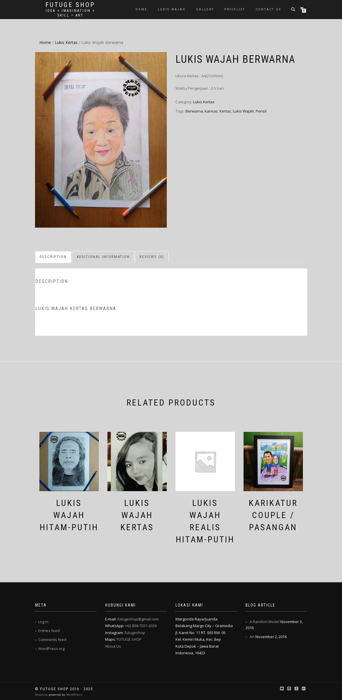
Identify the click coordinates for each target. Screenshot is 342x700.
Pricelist (234, 9)
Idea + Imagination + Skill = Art (70, 13)
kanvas (211, 111)
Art (252, 636)
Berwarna (194, 111)
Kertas (225, 111)
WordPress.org (51, 648)
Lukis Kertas (66, 42)
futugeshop (135, 632)
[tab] (53, 257)
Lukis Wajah (172, 9)
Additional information (103, 257)
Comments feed (52, 639)
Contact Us (268, 9)
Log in (43, 621)
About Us (113, 646)
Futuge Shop (70, 4)
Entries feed (49, 630)
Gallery (205, 9)
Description (53, 257)
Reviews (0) (152, 257)
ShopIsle (42, 695)
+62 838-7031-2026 (141, 625)
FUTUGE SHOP (129, 639)
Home (141, 9)
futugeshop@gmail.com (138, 619)
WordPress (73, 695)
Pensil (261, 111)
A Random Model (264, 621)
